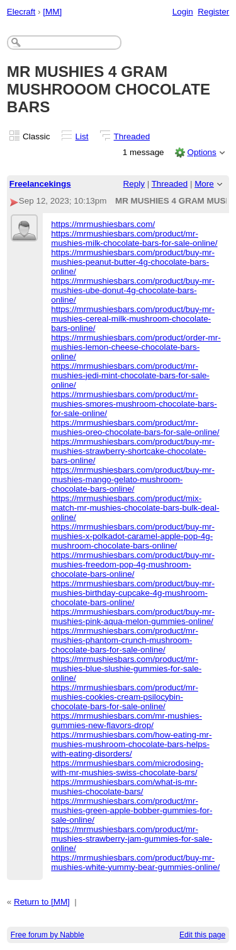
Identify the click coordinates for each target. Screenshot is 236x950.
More (204, 183)
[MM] (52, 11)
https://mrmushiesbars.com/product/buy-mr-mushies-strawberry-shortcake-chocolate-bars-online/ (133, 451)
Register (213, 11)
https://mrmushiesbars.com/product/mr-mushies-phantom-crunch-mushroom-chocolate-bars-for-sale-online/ (124, 640)
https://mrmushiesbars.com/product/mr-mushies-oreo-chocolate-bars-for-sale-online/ (135, 427)
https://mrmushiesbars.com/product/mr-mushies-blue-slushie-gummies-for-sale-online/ (126, 668)
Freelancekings (40, 183)
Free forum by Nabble (47, 934)
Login (182, 11)
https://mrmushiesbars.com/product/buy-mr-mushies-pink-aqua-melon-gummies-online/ (133, 616)
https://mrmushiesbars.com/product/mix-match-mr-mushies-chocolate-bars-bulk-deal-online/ (135, 508)
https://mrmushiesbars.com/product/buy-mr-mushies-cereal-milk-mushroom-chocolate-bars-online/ (133, 318)
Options (201, 152)
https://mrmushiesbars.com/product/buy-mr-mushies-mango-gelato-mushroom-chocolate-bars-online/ (133, 479)
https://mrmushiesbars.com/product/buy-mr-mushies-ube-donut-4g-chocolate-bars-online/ (133, 290)
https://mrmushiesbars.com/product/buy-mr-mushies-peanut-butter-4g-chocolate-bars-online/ (133, 262)
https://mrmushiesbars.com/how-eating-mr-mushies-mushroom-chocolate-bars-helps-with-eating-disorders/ (131, 744)
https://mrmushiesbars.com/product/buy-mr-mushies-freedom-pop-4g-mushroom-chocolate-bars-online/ (133, 564)
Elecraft (21, 11)
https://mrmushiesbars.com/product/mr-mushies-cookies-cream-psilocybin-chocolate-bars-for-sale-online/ (124, 697)
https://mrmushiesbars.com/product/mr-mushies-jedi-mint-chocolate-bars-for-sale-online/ (130, 375)
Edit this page (202, 934)
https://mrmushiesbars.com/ (103, 224)
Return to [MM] (42, 902)
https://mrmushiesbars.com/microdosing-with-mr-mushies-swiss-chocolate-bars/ (127, 767)
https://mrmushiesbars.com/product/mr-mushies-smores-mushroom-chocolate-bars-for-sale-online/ (134, 404)
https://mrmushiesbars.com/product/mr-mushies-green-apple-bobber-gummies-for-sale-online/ (131, 810)
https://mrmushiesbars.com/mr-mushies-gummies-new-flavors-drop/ (126, 720)
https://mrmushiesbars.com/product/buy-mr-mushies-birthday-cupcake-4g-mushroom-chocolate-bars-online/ (133, 593)
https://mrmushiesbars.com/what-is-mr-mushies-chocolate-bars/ (124, 786)
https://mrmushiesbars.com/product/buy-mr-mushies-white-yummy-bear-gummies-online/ (135, 862)
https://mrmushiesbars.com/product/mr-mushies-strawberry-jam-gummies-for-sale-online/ (131, 839)
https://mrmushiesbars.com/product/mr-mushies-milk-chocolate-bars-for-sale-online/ (134, 238)
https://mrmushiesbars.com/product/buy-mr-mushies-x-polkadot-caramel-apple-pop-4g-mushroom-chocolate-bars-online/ (133, 536)
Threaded (132, 136)
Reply (134, 183)
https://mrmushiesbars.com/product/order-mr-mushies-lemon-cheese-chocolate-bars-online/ (136, 347)
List (82, 136)
